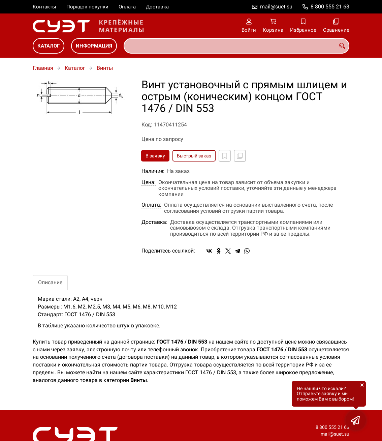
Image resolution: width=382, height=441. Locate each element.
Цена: (148, 182)
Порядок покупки (87, 7)
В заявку (155, 155)
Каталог (48, 46)
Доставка (157, 7)
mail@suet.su (276, 6)
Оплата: (151, 205)
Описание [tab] (50, 282)
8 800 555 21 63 (330, 6)
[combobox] (236, 46)
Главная (43, 68)
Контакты (44, 7)
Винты (105, 68)
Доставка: (154, 222)
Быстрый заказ (194, 155)
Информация (94, 46)
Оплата (127, 7)
